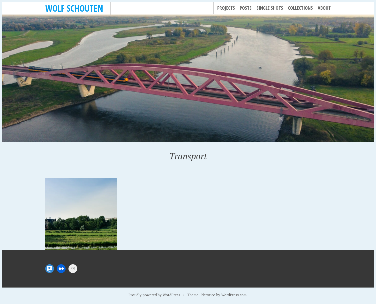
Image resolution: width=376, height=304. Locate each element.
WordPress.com (234, 294)
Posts (246, 8)
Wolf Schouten (74, 8)
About (324, 8)
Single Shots (269, 8)
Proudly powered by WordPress (154, 294)
